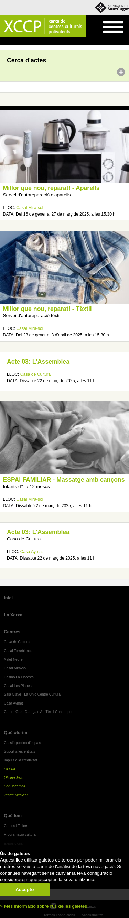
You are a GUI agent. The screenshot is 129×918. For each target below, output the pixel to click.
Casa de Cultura (35, 374)
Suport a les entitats (19, 751)
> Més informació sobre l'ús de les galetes (43, 906)
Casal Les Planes (17, 686)
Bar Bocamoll (14, 786)
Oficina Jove (13, 778)
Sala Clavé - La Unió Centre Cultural (32, 694)
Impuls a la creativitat (20, 760)
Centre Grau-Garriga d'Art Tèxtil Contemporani (40, 712)
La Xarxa (13, 614)
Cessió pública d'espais (22, 743)
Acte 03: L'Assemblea (38, 361)
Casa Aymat (31, 551)
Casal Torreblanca (18, 651)
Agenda (18, 41)
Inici (3, 41)
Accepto (24, 889)
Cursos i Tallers (16, 826)
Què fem (13, 815)
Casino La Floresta (19, 677)
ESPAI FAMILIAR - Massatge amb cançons (64, 479)
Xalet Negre (13, 659)
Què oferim (15, 732)
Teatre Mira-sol (16, 795)
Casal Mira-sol (29, 207)
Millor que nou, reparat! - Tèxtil (47, 308)
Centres (12, 631)
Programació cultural (20, 834)
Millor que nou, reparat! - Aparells (51, 188)
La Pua (9, 769)
